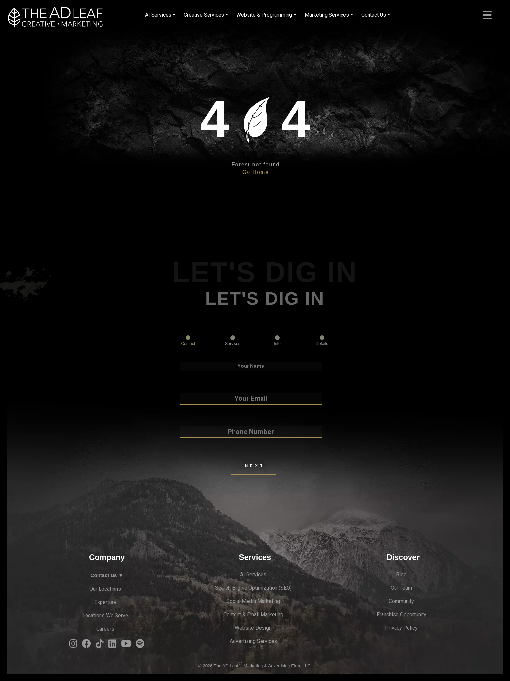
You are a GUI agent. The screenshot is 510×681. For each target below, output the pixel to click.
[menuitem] (160, 15)
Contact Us (373, 15)
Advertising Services (253, 641)
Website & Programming (264, 15)
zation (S (273, 588)
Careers (105, 629)
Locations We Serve (105, 615)
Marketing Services (327, 15)
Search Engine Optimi (239, 588)
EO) (288, 588)
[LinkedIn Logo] (112, 645)
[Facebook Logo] (86, 645)
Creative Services (204, 15)
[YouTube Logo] (126, 645)
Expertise (105, 602)
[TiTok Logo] (100, 645)
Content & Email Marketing (253, 614)
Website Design (253, 628)
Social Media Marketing (253, 601)
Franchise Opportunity (401, 614)
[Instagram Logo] (73, 645)
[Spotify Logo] (140, 645)
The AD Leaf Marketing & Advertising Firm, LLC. (263, 665)
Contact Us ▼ (106, 575)
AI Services (158, 15)
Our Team (401, 588)
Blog (401, 574)
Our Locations (105, 589)
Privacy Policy (401, 628)
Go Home (255, 172)
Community (401, 601)
